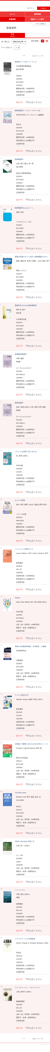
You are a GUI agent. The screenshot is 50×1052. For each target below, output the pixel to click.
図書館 (19, 4)
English (44, 8)
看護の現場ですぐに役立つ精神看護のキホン (31, 257)
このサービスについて (44, 1044)
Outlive (17, 598)
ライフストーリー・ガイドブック (27, 987)
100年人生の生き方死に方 (24, 841)
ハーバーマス (20, 890)
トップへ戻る (46, 1048)
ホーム (12, 14)
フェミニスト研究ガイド (24, 549)
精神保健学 (19, 403)
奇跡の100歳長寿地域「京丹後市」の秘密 (30, 646)
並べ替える (5, 42)
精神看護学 (19, 159)
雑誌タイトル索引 (37, 19)
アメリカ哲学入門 (21, 695)
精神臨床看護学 (21, 354)
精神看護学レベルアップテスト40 (27, 111)
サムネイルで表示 (47, 40)
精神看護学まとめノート (24, 208)
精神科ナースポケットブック (26, 62)
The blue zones (20, 793)
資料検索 (37, 14)
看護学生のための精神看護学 (26, 305)
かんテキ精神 (20, 500)
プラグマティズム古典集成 (25, 939)
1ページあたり (6, 47)
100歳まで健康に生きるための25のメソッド (31, 744)
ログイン (30, 8)
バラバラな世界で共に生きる (26, 451)
